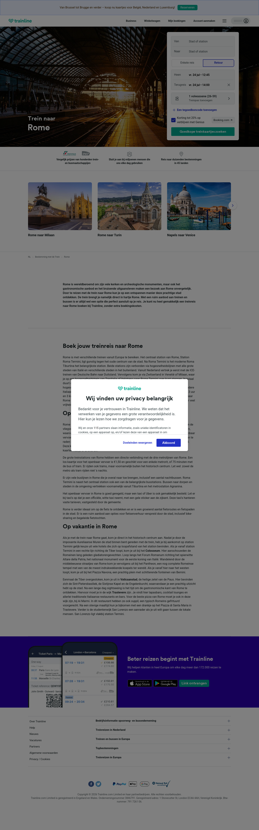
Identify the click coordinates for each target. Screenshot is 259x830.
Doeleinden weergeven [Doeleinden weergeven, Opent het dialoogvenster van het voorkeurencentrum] (137, 442)
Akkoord (168, 442)
